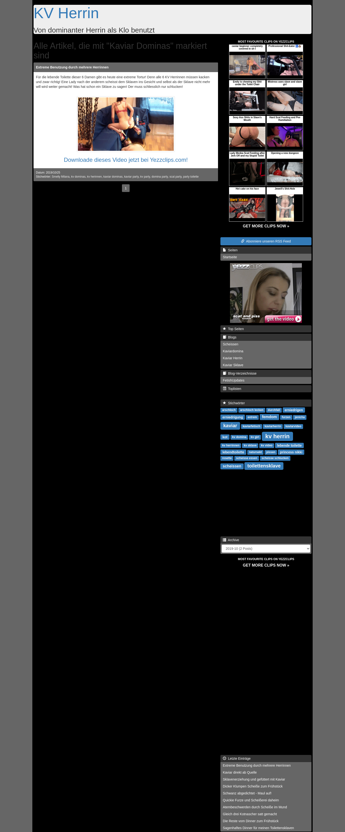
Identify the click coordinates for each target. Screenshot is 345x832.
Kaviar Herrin (232, 358)
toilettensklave (264, 465)
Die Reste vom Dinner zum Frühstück (251, 821)
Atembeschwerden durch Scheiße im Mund (255, 807)
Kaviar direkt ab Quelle (240, 772)
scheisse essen (246, 458)
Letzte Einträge (237, 758)
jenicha (300, 417)
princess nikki (291, 452)
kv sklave (250, 445)
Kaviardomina (233, 351)
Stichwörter (234, 403)
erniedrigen (294, 410)
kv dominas (78, 176)
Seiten (230, 250)
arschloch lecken (251, 410)
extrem (252, 417)
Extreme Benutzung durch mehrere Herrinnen (72, 67)
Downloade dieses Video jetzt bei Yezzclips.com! (126, 160)
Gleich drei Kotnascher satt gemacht (250, 814)
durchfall (274, 410)
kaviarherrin (273, 426)
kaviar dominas (113, 176)
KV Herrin (66, 13)
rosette (227, 458)
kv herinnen (94, 176)
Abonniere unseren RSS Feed (266, 241)
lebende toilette (289, 445)
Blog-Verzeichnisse (240, 373)
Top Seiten (233, 329)
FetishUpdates (233, 380)
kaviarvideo (293, 426)
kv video (266, 445)
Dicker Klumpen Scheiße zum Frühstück (253, 786)
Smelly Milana (60, 176)
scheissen (232, 466)
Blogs (229, 337)
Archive (231, 540)
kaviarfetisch (251, 426)
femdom (269, 417)
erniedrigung (232, 417)
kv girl (255, 437)
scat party (175, 176)
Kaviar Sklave (233, 365)
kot (224, 437)
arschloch (229, 410)
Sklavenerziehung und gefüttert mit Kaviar (254, 779)
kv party (145, 176)
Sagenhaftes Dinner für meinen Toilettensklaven (258, 828)
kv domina (239, 437)
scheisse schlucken (275, 458)
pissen (270, 452)
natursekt (255, 452)
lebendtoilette (233, 452)
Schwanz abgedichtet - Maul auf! (247, 793)
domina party (160, 176)
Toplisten (232, 389)
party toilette (191, 176)
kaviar (230, 425)
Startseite (230, 257)
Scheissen (230, 344)
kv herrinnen (230, 445)
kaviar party (131, 176)
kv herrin (277, 436)
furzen (286, 417)
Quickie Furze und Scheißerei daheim (251, 800)
